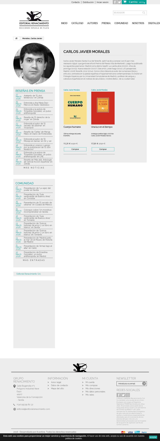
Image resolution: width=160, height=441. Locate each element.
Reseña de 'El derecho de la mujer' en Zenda (37, 118)
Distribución (88, 2)
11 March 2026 (18, 247)
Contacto (75, 2)
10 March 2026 (18, 254)
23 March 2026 (18, 118)
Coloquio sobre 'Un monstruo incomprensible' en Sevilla (38, 211)
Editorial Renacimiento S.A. (29, 274)
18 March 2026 (18, 133)
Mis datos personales (95, 391)
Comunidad (121, 23)
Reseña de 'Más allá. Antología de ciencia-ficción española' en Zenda (38, 162)
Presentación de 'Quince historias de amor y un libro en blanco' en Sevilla (38, 225)
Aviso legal (56, 382)
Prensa (106, 23)
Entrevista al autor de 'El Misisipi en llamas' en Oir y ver (38, 140)
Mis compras (92, 385)
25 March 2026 (18, 104)
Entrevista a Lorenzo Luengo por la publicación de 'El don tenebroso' (37, 147)
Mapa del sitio (57, 388)
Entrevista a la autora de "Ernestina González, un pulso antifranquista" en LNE (37, 154)
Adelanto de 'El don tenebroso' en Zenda (33, 96)
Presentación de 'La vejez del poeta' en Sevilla (37, 189)
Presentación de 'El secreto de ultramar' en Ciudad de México (38, 203)
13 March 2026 (18, 225)
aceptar (153, 437)
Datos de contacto (59, 385)
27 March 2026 (18, 97)
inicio (64, 23)
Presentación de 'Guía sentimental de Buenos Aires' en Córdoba (37, 196)
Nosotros (138, 23)
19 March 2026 (18, 211)
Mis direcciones (93, 388)
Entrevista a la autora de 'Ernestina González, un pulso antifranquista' (37, 111)
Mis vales (90, 395)
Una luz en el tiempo (101, 127)
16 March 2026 (18, 218)
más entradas (34, 260)
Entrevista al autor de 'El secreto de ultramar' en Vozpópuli (35, 125)
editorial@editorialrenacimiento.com (33, 409)
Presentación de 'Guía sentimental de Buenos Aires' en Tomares (37, 218)
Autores (92, 23)
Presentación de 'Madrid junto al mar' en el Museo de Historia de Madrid (38, 240)
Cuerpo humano (72, 127)
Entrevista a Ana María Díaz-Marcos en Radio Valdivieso (36, 104)
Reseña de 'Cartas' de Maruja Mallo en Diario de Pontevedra (38, 133)
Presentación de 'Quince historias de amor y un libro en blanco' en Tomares (38, 232)
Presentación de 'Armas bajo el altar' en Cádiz (38, 247)
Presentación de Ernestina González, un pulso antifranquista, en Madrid (35, 254)
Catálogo (77, 23)
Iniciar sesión (102, 2)
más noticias (34, 168)
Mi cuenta (90, 382)
